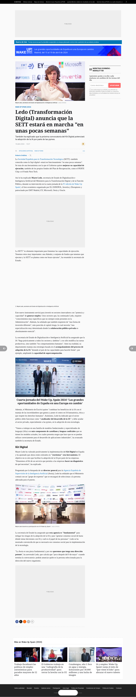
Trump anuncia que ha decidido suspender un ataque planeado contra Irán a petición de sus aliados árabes (63, 42)
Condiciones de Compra (93, 688)
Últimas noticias (27, 2)
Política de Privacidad (77, 688)
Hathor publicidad (19, 688)
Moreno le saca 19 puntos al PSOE (55, 2)
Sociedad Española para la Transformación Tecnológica (40, 159)
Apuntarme (114, 85)
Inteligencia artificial (26, 151)
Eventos (36, 688)
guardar (83, 144)
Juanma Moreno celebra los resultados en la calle (81, 2)
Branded (29, 688)
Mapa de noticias (39, 2)
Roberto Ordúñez (21, 155)
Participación (56, 688)
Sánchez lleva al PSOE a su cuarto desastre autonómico (112, 2)
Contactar (119, 688)
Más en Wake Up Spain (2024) (28, 642)
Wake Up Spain (39, 151)
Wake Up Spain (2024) (23, 107)
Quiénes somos (45, 688)
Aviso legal (66, 688)
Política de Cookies (108, 688)
